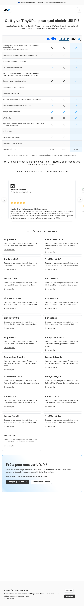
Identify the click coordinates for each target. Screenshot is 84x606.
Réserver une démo (41, 482)
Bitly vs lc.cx (51, 318)
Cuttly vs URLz (52, 396)
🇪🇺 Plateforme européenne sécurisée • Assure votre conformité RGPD (42, 2)
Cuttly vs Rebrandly (54, 338)
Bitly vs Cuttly (51, 298)
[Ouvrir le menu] (79, 10)
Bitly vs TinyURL (11, 318)
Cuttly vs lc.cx (10, 396)
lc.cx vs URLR (10, 279)
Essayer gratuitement (17, 482)
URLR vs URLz (51, 279)
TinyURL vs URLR (53, 259)
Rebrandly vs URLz (13, 377)
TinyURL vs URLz (53, 416)
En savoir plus (10, 250)
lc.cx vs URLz (10, 436)
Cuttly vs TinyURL (53, 377)
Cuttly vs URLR (11, 259)
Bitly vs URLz (10, 338)
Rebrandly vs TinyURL (14, 357)
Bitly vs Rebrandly (12, 298)
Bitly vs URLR (10, 239)
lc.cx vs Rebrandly (53, 357)
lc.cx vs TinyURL (12, 416)
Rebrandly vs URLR (54, 239)
